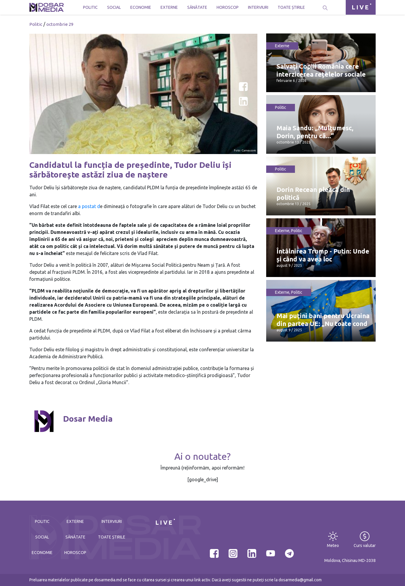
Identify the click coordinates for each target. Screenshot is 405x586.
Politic (90, 7)
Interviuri (258, 7)
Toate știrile (291, 7)
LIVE (361, 7)
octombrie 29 (59, 24)
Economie (140, 7)
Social (114, 7)
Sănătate (197, 7)
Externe (169, 7)
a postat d (88, 206)
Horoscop (228, 7)
